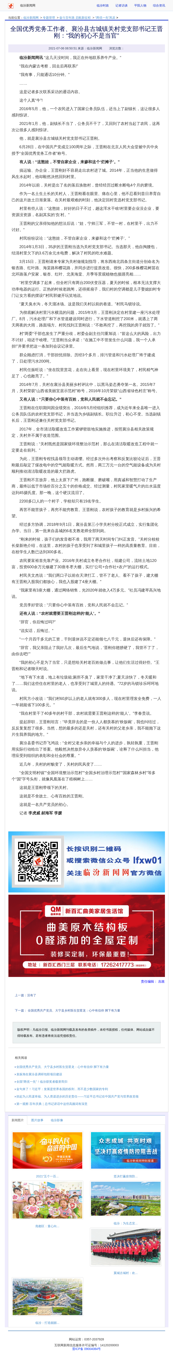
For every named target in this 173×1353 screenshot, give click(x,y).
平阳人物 (140, 5)
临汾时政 (103, 5)
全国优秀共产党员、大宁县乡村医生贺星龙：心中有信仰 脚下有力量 (74, 1010)
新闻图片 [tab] (18, 1120)
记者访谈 (121, 5)
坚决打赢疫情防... (126, 1176)
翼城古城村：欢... (126, 1273)
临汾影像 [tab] (57, 1120)
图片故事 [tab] (37, 1120)
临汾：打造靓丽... (47, 1322)
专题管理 (49, 17)
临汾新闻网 (31, 17)
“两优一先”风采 (105, 17)
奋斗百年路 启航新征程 (75, 17)
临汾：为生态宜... (126, 1223)
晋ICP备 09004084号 (86, 1349)
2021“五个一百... (47, 1176)
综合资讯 (159, 5)
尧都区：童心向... (47, 1226)
